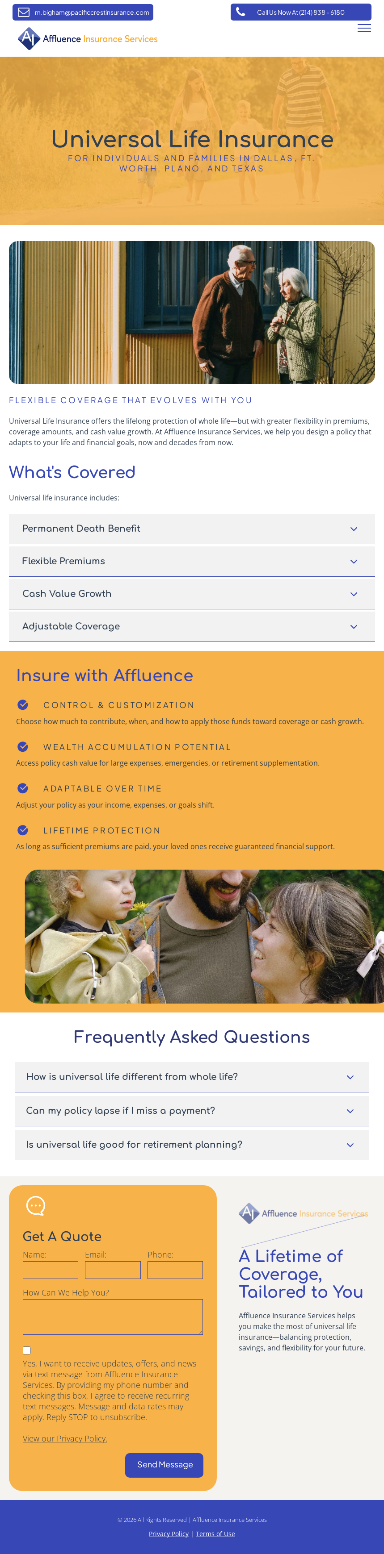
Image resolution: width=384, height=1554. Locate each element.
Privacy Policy (169, 1533)
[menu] (364, 28)
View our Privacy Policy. (65, 1438)
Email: (95, 1254)
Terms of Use (215, 1533)
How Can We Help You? (66, 1292)
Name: (34, 1254)
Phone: (160, 1254)
